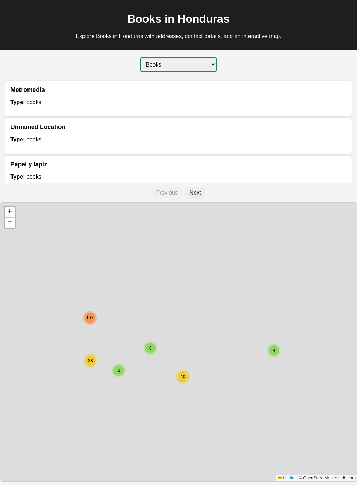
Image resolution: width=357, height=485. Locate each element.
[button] (274, 351)
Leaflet (286, 478)
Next (195, 193)
